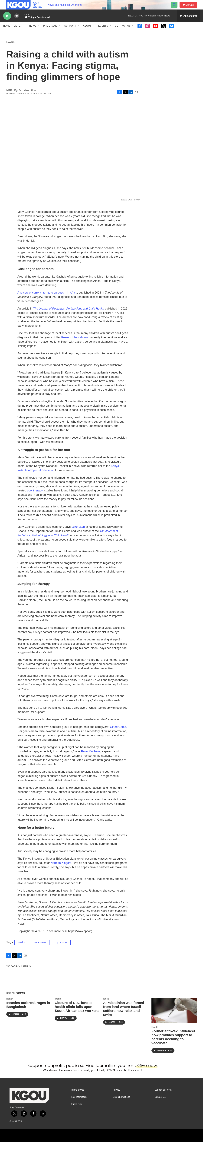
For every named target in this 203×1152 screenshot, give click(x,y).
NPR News (40, 952)
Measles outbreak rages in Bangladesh (28, 1015)
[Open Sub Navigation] (24, 33)
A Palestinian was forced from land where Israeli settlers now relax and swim (123, 1019)
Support (70, 33)
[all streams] (188, 23)
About (87, 33)
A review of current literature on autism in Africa (47, 302)
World (58, 1009)
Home (6, 33)
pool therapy (35, 500)
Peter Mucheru (90, 761)
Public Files (76, 1114)
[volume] (16, 23)
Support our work (163, 1100)
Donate (192, 8)
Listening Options (121, 1107)
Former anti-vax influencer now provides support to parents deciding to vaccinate (173, 1047)
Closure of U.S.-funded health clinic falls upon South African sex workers (77, 1017)
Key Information (79, 1107)
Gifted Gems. (118, 737)
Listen (18, 33)
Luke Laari (78, 537)
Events (103, 33)
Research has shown (74, 347)
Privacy (116, 1100)
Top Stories (60, 952)
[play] (7, 23)
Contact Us (123, 33)
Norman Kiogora (61, 873)
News (32, 33)
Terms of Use (77, 1100)
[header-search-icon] (176, 8)
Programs (50, 33)
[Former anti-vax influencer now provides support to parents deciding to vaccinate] (174, 1020)
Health (10, 52)
